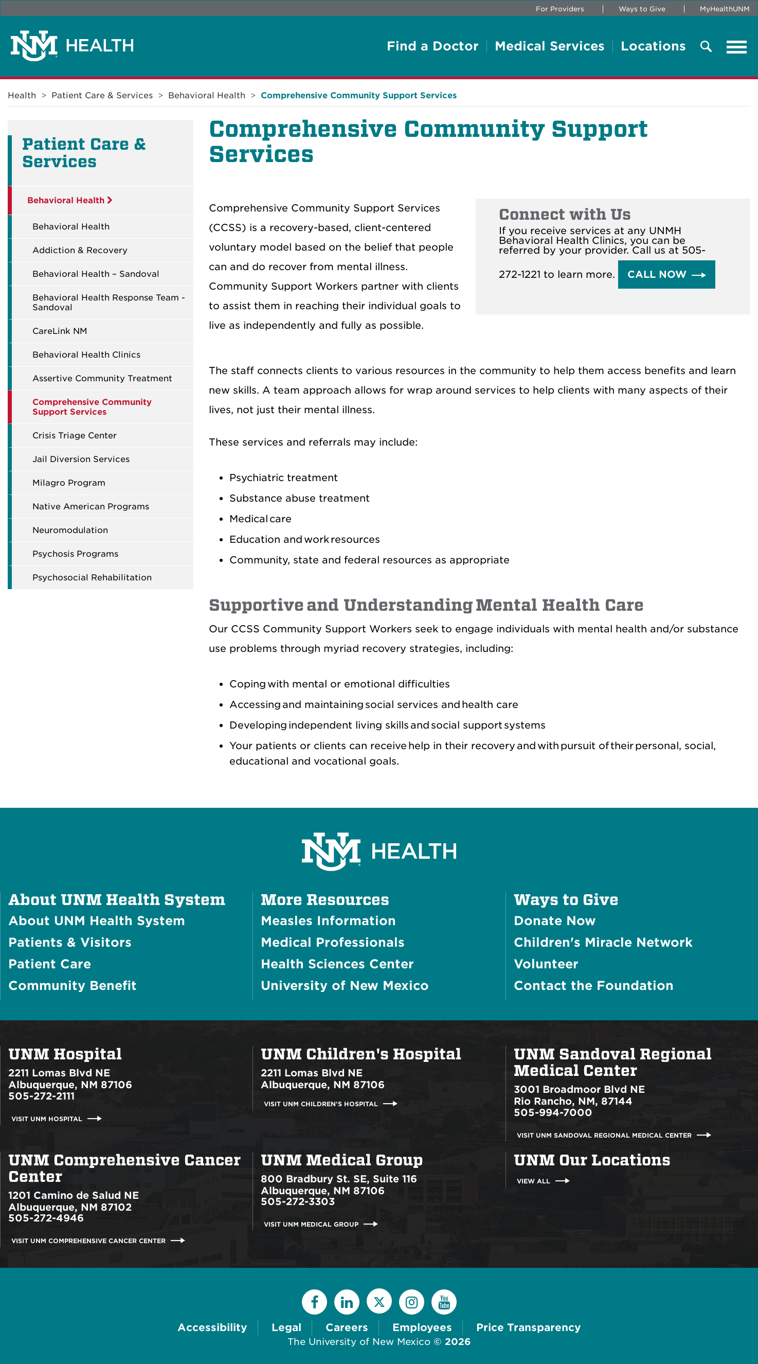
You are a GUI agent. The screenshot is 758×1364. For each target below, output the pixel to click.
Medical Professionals (333, 942)
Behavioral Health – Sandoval (95, 274)
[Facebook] (314, 1302)
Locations (653, 46)
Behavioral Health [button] (70, 200)
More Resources (325, 900)
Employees (422, 1327)
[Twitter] (379, 1301)
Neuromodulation (70, 530)
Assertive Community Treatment (102, 378)
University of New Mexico (345, 985)
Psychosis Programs (75, 554)
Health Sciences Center (337, 963)
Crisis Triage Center (74, 435)
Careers (347, 1327)
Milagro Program (68, 483)
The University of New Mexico (358, 1341)
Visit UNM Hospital (46, 1119)
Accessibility (212, 1327)
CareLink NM (59, 331)
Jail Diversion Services (81, 459)
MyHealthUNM (725, 9)
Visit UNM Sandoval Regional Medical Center (604, 1135)
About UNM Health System (116, 900)
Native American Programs (90, 506)
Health (22, 95)
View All (533, 1181)
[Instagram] (411, 1302)
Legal (286, 1327)
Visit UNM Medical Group (311, 1224)
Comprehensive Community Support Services (359, 95)
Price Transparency (528, 1327)
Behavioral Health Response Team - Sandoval (108, 302)
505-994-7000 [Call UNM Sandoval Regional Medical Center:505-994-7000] (553, 1113)
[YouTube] (444, 1302)
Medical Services (550, 46)
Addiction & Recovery (80, 250)
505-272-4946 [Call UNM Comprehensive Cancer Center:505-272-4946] (46, 1218)
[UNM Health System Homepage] (379, 823)
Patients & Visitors (70, 942)
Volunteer (546, 963)
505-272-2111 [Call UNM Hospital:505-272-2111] (41, 1096)
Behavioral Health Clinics (86, 355)
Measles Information (328, 920)
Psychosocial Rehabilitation (92, 577)
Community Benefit (72, 985)
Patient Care (49, 963)
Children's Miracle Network (603, 942)
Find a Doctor (433, 46)
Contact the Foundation (594, 985)
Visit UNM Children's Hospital (321, 1104)
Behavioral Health (206, 95)
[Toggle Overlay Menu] (706, 47)
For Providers (560, 9)
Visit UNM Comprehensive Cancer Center (88, 1241)
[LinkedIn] (346, 1302)
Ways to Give (642, 9)
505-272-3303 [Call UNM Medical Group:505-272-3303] (298, 1202)
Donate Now (555, 920)
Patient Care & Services (102, 95)
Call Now (657, 274)
